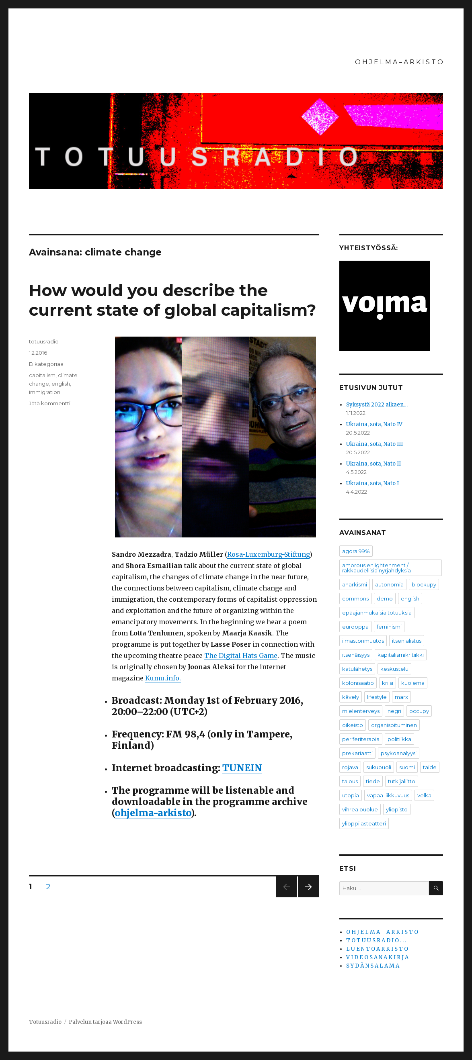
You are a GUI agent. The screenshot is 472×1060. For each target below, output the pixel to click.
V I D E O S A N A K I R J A (377, 957)
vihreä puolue (360, 809)
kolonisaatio (358, 683)
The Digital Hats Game (240, 656)
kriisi (387, 683)
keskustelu (394, 669)
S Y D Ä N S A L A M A (372, 965)
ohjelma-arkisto (153, 813)
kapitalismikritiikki (401, 655)
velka (424, 795)
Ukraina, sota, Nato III (374, 444)
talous (350, 781)
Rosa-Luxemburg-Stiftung (268, 554)
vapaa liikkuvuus (388, 795)
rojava (350, 767)
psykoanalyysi (399, 753)
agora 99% (356, 551)
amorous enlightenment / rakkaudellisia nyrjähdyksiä (376, 568)
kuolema (413, 683)
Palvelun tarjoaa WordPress (105, 1022)
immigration (44, 392)
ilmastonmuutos (363, 640)
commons (355, 598)
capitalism (42, 375)
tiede (373, 781)
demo (385, 598)
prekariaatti (357, 753)
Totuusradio (45, 1022)
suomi (407, 767)
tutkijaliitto (401, 781)
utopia (350, 795)
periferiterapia (361, 739)
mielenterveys (361, 711)
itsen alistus (406, 640)
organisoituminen (394, 725)
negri (394, 711)
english (60, 383)
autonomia (389, 584)
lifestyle (377, 697)
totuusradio (44, 341)
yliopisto (397, 809)
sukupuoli (378, 767)
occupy (419, 711)
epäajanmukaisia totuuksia (377, 612)
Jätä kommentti (49, 403)
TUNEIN (242, 768)
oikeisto (352, 725)
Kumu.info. (163, 678)
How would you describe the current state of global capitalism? (172, 300)
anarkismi (354, 584)
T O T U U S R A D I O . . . (376, 940)
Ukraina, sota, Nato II (373, 463)
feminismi (389, 626)
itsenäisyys (355, 655)
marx (401, 697)
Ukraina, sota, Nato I (372, 483)
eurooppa (355, 626)
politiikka (399, 739)
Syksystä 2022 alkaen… (377, 404)
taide (430, 767)
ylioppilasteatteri (364, 823)
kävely (350, 697)
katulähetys (357, 669)
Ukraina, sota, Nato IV (374, 424)
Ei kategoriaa (46, 364)
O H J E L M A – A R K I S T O (399, 62)
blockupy (424, 584)
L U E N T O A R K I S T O (377, 949)
